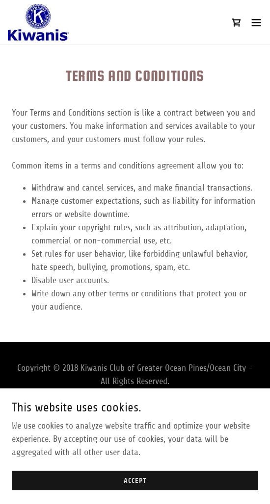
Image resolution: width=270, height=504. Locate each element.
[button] (256, 22)
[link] (38, 22)
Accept (135, 487)
